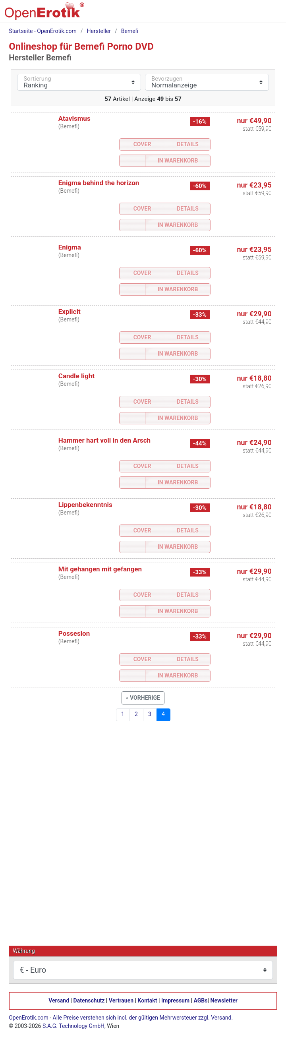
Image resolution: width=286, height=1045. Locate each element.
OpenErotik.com (28, 1017)
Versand (58, 1000)
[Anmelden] (254, 14)
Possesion (74, 633)
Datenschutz (89, 1000)
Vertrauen (121, 1000)
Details (188, 144)
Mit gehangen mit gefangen (100, 569)
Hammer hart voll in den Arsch (104, 440)
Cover (142, 144)
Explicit (69, 311)
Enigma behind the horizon (98, 183)
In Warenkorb (178, 160)
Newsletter (224, 1000)
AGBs (201, 1000)
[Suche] (221, 14)
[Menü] (271, 14)
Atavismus (74, 118)
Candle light (76, 376)
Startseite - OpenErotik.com (43, 31)
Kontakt (147, 1000)
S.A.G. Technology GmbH (73, 1025)
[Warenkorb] (237, 14)
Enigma (69, 247)
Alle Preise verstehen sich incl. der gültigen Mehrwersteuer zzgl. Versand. (143, 1017)
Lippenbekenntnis (85, 505)
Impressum (175, 1000)
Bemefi (130, 31)
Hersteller (99, 31)
